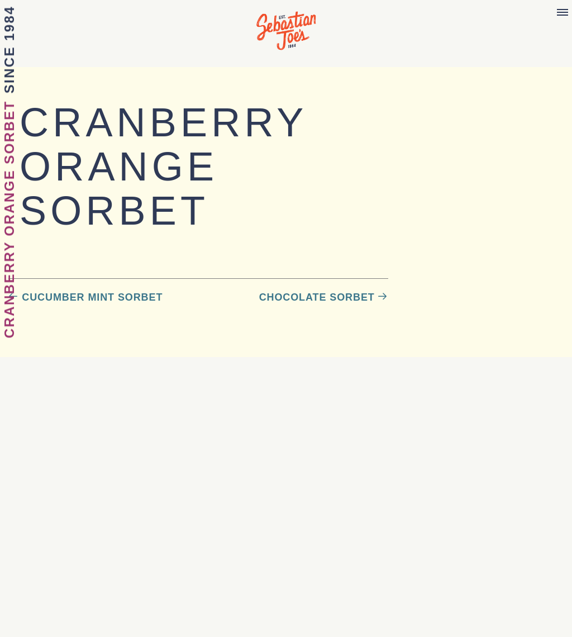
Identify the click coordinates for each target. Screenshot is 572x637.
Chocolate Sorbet (317, 297)
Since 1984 (9, 49)
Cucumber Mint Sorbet (92, 297)
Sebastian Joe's (286, 25)
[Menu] (562, 13)
